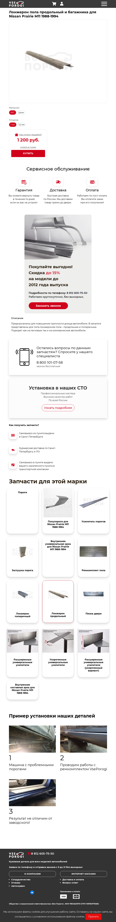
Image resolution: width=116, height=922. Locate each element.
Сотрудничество (20, 879)
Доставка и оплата (73, 879)
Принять (93, 916)
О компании (32, 873)
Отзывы (15, 882)
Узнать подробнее (58, 408)
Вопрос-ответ (70, 882)
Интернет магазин (84, 873)
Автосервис (18, 886)
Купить (28, 153)
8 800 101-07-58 (50, 363)
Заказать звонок (48, 305)
